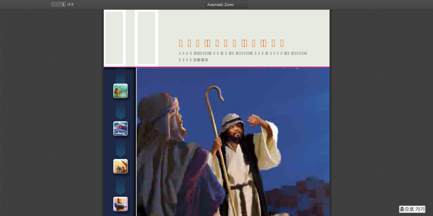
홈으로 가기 (412, 209)
